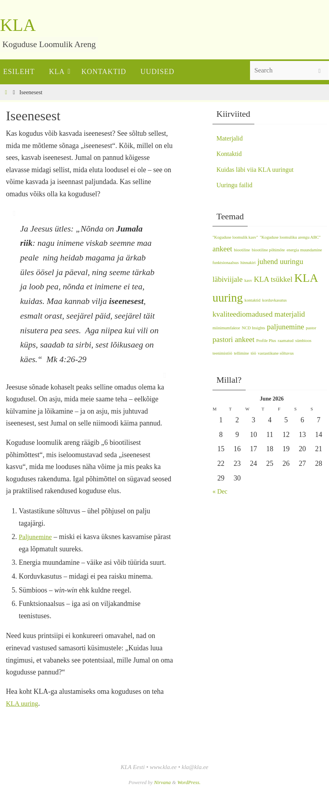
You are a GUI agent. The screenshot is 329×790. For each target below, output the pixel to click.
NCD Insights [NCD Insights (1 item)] (253, 328)
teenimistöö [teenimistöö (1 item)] (222, 353)
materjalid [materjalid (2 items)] (289, 314)
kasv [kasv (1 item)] (248, 280)
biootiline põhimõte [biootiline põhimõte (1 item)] (268, 250)
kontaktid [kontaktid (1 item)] (252, 300)
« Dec (220, 491)
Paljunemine (36, 537)
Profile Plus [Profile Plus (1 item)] (266, 340)
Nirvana (162, 782)
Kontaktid (230, 154)
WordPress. (189, 782)
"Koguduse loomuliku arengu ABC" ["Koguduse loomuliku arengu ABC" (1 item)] (290, 237)
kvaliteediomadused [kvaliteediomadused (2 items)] (242, 314)
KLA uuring (23, 703)
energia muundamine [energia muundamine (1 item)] (304, 250)
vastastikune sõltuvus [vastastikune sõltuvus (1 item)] (276, 353)
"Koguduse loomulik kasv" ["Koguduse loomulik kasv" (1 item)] (235, 237)
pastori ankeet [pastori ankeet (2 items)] (233, 339)
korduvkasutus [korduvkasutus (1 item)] (274, 300)
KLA (18, 25)
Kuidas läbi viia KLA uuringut (259, 169)
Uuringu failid (236, 185)
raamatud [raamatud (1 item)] (285, 340)
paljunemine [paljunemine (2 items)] (285, 327)
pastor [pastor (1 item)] (311, 328)
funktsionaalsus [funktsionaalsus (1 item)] (225, 262)
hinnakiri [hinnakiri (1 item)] (248, 262)
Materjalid (231, 138)
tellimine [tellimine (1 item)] (241, 353)
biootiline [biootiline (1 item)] (242, 250)
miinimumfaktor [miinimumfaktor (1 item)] (226, 328)
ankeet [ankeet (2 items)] (222, 249)
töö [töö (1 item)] (253, 353)
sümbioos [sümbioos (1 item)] (303, 340)
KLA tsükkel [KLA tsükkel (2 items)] (273, 279)
